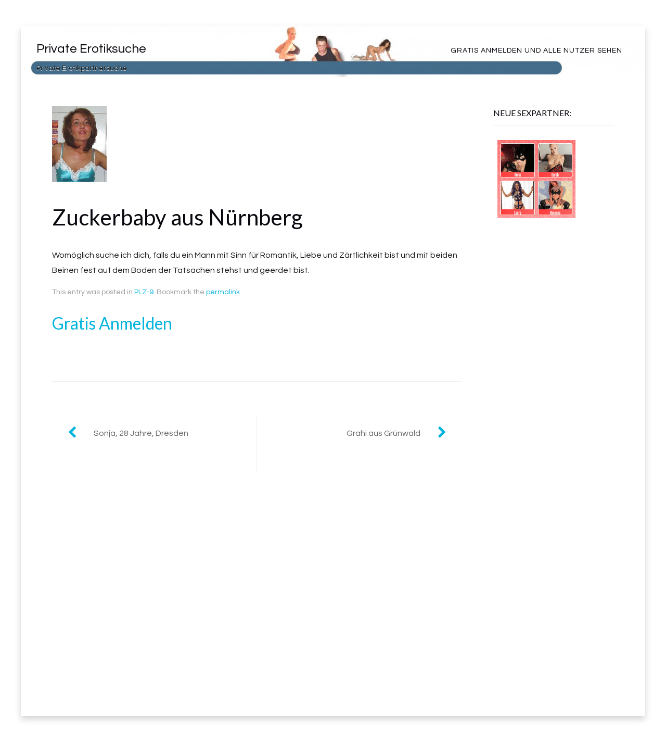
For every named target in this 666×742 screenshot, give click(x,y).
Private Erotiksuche (91, 48)
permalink (223, 292)
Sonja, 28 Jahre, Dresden (141, 433)
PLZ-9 (143, 292)
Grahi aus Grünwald (383, 433)
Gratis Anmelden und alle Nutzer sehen (536, 50)
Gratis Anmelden (112, 323)
